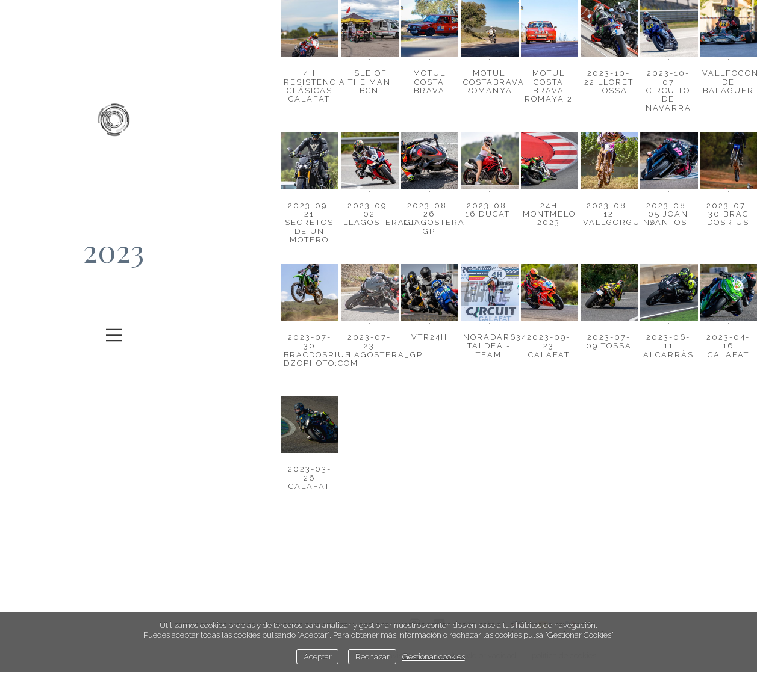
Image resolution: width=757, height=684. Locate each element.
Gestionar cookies (433, 656)
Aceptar (318, 656)
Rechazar (372, 656)
